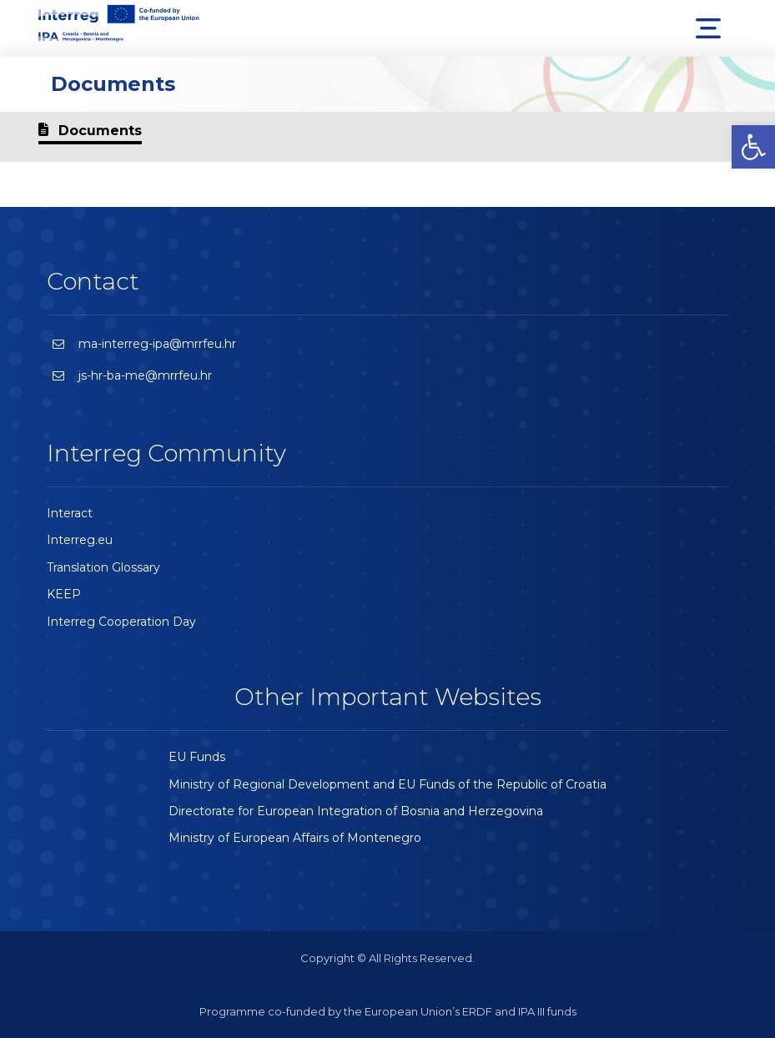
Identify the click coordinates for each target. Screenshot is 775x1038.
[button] (753, 147)
